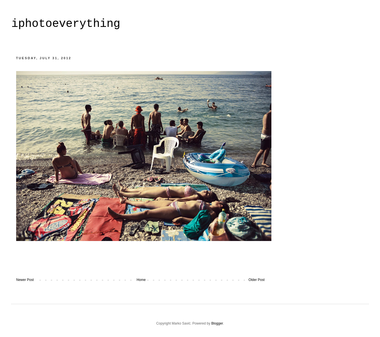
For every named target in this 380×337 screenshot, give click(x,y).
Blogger (217, 323)
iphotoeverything (65, 24)
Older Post (256, 280)
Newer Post (25, 280)
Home (141, 280)
